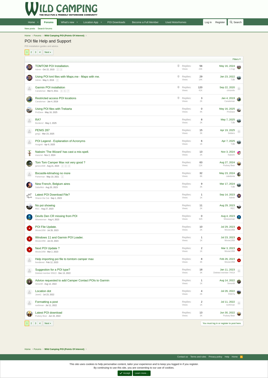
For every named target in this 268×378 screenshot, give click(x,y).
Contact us (182, 356)
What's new (67, 22)
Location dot (43, 291)
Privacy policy (215, 356)
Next (47, 52)
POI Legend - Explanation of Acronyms (60, 141)
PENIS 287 (42, 130)
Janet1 (38, 294)
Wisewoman (40, 219)
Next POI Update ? (47, 248)
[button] (38, 22)
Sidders (231, 133)
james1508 (40, 166)
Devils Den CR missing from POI (56, 216)
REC (37, 209)
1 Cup (232, 69)
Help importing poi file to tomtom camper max (64, 259)
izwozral (39, 155)
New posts (30, 28)
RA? (38, 119)
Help (227, 356)
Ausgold (39, 144)
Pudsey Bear (229, 165)
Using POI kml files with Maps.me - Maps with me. (67, 76)
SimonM (39, 284)
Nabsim (231, 155)
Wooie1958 (40, 230)
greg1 (38, 134)
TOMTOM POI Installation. (52, 66)
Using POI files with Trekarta (53, 108)
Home (31, 22)
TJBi (233, 79)
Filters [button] (236, 59)
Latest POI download (48, 312)
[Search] (235, 22)
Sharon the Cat (42, 198)
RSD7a (231, 294)
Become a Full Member (145, 22)
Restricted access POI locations (55, 98)
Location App (90, 22)
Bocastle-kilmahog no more (52, 173)
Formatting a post (46, 301)
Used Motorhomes (175, 22)
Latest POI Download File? (52, 194)
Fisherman (40, 177)
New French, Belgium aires (52, 183)
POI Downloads (116, 22)
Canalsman (40, 101)
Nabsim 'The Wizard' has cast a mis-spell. (62, 151)
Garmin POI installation (50, 87)
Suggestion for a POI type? (52, 269)
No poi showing (45, 205)
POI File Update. (46, 226)
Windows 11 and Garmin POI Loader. (59, 237)
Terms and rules (198, 356)
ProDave (39, 112)
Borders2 (39, 123)
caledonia (230, 176)
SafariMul (39, 187)
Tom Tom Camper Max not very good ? (60, 162)
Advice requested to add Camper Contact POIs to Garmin (72, 280)
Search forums (45, 28)
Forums (48, 22)
